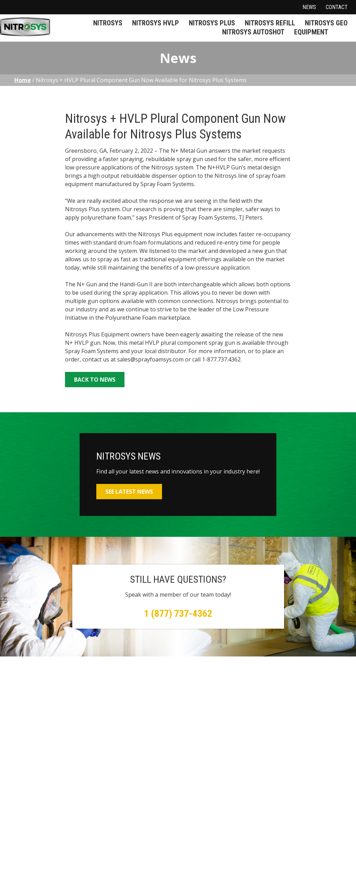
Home (22, 80)
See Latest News (129, 491)
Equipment (311, 32)
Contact (337, 7)
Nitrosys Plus (212, 23)
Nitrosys (107, 23)
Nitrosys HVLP (155, 23)
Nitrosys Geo (326, 23)
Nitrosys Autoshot (253, 32)
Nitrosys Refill (270, 23)
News (309, 7)
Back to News (94, 379)
